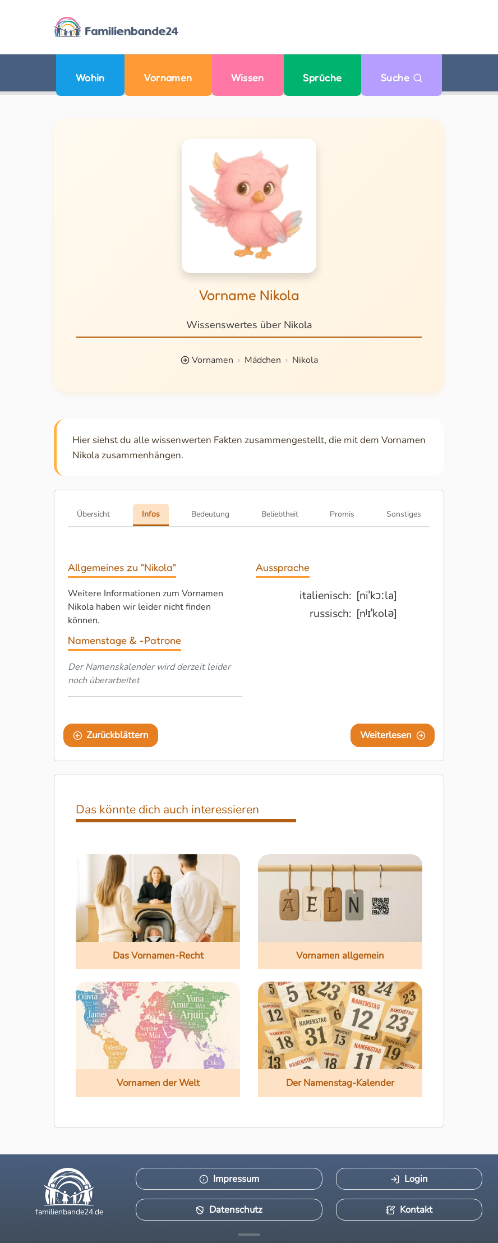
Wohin (90, 78)
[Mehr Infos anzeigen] (249, 1234)
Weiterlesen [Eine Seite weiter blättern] (393, 735)
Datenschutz (228, 1209)
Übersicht (93, 514)
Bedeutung (210, 514)
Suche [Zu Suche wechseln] (402, 78)
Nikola (305, 360)
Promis (342, 514)
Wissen (247, 78)
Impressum (229, 1178)
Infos (151, 514)
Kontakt (409, 1209)
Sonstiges (403, 514)
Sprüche (322, 78)
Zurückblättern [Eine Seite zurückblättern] (111, 735)
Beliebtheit (279, 514)
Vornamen (168, 78)
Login (409, 1178)
